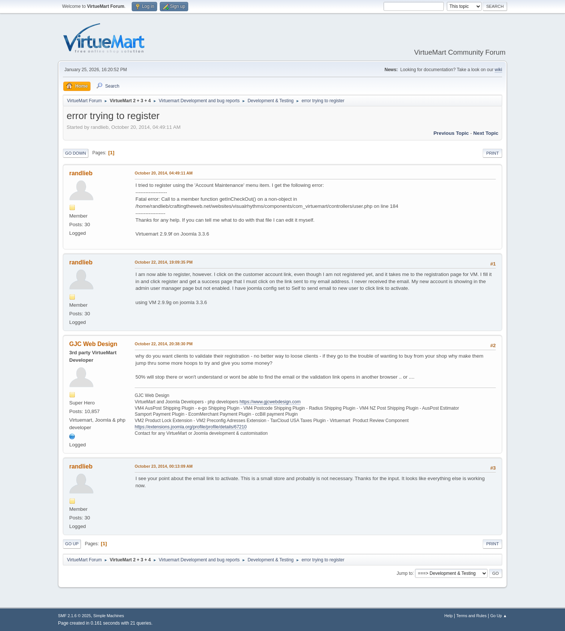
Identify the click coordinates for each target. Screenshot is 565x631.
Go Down (75, 153)
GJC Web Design (93, 344)
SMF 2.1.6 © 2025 (74, 615)
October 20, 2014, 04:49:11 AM (164, 173)
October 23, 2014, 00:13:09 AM (164, 466)
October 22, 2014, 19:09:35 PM (164, 262)
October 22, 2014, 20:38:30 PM (164, 344)
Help (449, 615)
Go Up (72, 543)
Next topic (485, 133)
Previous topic (451, 133)
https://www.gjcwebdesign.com (269, 401)
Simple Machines (108, 615)
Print (492, 153)
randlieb (80, 173)
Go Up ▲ (498, 615)
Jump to (405, 573)
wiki (498, 69)
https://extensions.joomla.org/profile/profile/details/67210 (191, 427)
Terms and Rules (471, 615)
